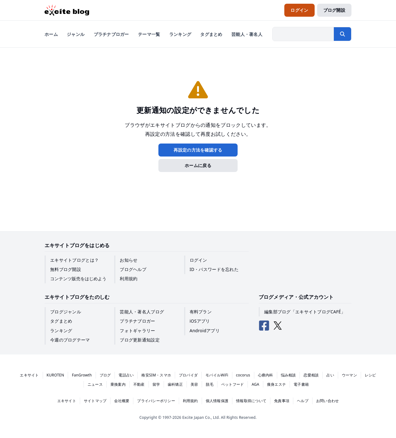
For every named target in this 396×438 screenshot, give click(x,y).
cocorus (243, 375)
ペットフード (232, 384)
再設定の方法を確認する (198, 150)
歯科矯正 (175, 384)
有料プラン (201, 312)
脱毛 (209, 384)
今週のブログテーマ (70, 340)
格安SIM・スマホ (156, 375)
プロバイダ (188, 375)
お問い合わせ (327, 400)
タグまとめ (61, 321)
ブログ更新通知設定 (140, 340)
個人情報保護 (217, 400)
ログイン (198, 260)
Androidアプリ (205, 330)
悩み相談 (288, 375)
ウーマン (349, 375)
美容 (194, 384)
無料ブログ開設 (65, 269)
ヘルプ (302, 400)
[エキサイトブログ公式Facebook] (264, 325)
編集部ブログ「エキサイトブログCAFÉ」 (304, 312)
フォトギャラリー (137, 330)
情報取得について (251, 400)
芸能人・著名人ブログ (142, 312)
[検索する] (342, 34)
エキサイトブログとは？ (74, 260)
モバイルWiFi (216, 375)
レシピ (370, 375)
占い (330, 375)
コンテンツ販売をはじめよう (78, 278)
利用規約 (128, 278)
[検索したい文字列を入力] (303, 34)
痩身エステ (276, 384)
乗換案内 (118, 384)
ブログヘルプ (133, 269)
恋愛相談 (311, 375)
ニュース (95, 384)
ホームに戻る (198, 165)
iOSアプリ (200, 321)
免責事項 (281, 400)
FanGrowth (82, 375)
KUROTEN (55, 375)
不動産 (139, 384)
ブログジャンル (65, 312)
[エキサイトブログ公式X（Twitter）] (277, 325)
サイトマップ (95, 400)
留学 (156, 384)
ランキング (61, 330)
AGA (255, 384)
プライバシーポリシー (156, 400)
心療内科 (265, 375)
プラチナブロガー (137, 321)
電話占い (126, 375)
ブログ (105, 375)
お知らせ (128, 260)
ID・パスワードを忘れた (214, 269)
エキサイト (29, 375)
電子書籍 (301, 384)
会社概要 (121, 400)
